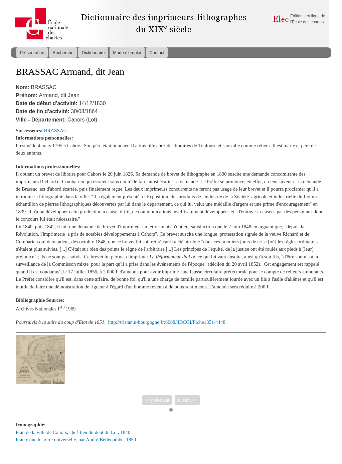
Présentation (32, 52)
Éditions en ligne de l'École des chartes (307, 19)
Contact (156, 52)
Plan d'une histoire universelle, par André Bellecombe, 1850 (76, 439)
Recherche (62, 52)
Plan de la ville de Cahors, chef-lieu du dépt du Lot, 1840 (73, 432)
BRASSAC (55, 130)
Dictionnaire (93, 52)
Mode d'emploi (127, 52)
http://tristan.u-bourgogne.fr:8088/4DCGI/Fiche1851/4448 (166, 322)
